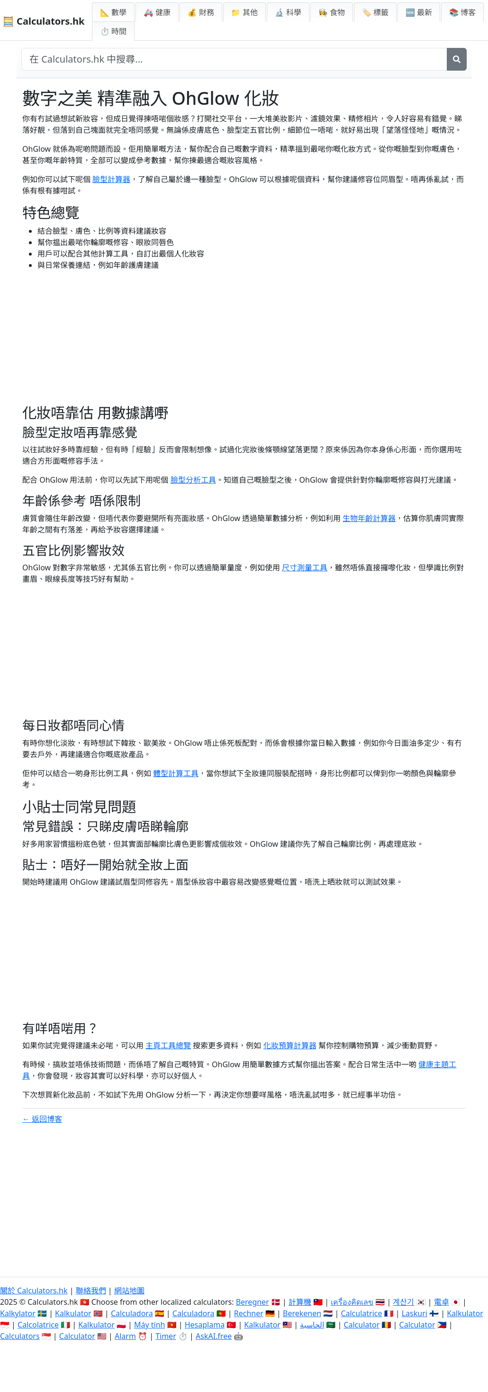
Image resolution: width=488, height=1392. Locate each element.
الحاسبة (312, 1324)
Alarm (125, 1336)
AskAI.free (214, 1336)
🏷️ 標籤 (375, 12)
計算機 (300, 1302)
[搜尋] (457, 59)
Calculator (361, 1324)
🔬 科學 (288, 12)
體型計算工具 (176, 773)
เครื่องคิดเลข (352, 1302)
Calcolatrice (38, 1324)
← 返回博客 (42, 1119)
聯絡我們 (91, 1290)
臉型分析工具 (193, 480)
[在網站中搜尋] (234, 59)
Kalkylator (18, 1313)
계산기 (403, 1302)
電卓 (441, 1302)
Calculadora (132, 1313)
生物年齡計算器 (369, 518)
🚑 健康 (157, 12)
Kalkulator (73, 1313)
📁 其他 (244, 12)
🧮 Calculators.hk (43, 21)
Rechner (248, 1313)
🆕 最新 (419, 12)
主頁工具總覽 (168, 1045)
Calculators (20, 1336)
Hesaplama (205, 1324)
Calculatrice (361, 1313)
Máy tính (149, 1324)
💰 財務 (201, 12)
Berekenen (302, 1313)
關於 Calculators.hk (34, 1290)
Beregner (252, 1302)
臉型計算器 (111, 179)
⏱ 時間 (113, 31)
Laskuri (414, 1313)
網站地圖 (129, 1290)
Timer (165, 1336)
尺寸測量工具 (304, 567)
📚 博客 (462, 12)
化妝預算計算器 (289, 1045)
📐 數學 (113, 12)
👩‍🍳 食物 (331, 12)
